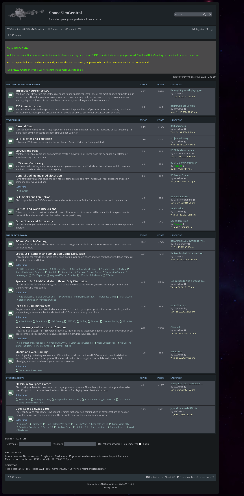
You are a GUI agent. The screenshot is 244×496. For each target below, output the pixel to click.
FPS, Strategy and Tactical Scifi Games (41, 327)
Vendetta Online (46, 299)
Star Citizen (124, 296)
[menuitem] (26, 29)
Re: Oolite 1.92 (178, 305)
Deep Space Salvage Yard (32, 408)
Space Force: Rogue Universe (98, 399)
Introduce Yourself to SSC (32, 90)
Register (20, 439)
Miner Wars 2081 (119, 424)
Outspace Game (106, 296)
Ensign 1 (21, 424)
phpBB (100, 484)
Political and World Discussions (36, 209)
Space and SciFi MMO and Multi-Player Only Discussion (51, 281)
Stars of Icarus (115, 427)
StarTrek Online (25, 299)
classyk (177, 93)
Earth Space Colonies (80, 342)
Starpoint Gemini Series (87, 272)
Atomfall (175, 327)
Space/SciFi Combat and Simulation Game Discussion (50, 253)
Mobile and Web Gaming (32, 352)
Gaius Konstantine (183, 199)
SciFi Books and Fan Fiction (33, 197)
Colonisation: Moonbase (30, 342)
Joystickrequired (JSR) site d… (186, 408)
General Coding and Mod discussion (39, 175)
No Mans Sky (105, 269)
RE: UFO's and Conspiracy (184, 162)
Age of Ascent (24, 296)
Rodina (120, 269)
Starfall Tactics (62, 345)
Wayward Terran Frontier (61, 275)
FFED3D (70, 321)
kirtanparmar (98, 468)
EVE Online (63, 296)
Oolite (81, 321)
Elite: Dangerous (44, 296)
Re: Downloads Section (183, 105)
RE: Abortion (177, 208)
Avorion (42, 269)
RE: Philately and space (182, 150)
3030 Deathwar (25, 269)
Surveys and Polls (27, 150)
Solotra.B (79, 427)
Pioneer (93, 321)
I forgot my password (109, 444)
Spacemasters (96, 427)
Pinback (178, 165)
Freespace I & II (40, 399)
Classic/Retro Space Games (33, 384)
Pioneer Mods (109, 321)
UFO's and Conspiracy (30, 163)
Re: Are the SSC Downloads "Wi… (188, 240)
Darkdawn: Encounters (29, 370)
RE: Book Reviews (180, 196)
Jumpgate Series (98, 424)
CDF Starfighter (58, 269)
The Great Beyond (16, 235)
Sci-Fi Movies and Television (34, 139)
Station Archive (15, 378)
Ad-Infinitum (24, 321)
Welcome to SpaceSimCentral (23, 84)
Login (8, 439)
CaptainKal (179, 308)
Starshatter (123, 399)
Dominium (40, 321)
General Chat (24, 126)
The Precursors (41, 345)
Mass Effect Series (105, 342)
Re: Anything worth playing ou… (187, 90)
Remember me (132, 444)
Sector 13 (46, 427)
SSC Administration (28, 106)
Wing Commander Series (30, 402)
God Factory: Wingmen (56, 424)
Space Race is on (179, 220)
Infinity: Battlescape (83, 296)
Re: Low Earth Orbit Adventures (187, 253)
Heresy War (79, 424)
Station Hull (13, 120)
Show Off (22, 190)
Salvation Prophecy (27, 427)
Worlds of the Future (89, 275)
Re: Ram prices (178, 126)
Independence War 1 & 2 (65, 399)
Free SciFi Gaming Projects (33, 306)
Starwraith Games (113, 272)
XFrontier (125, 321)
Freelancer (23, 399)
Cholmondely (181, 244)
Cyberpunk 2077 (56, 342)
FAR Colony (55, 321)
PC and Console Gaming (31, 241)
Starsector (65, 272)
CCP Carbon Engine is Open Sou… (188, 280)
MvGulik (178, 411)
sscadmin (179, 109)
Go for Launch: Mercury (83, 269)
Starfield (51, 272)
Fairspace (35, 424)
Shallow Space (63, 427)
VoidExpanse (37, 275)
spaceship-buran (182, 153)
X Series (108, 275)
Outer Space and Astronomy (34, 221)
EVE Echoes (176, 351)
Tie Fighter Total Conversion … (187, 383)
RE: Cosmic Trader (180, 175)
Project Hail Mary (179, 138)
